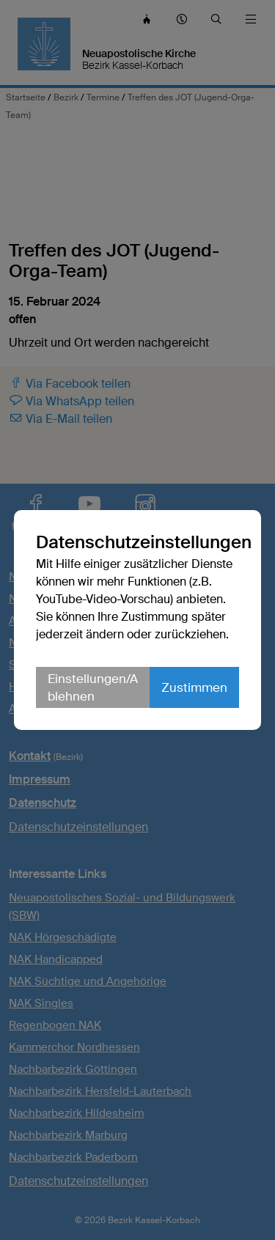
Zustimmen (194, 687)
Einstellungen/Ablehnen (93, 687)
